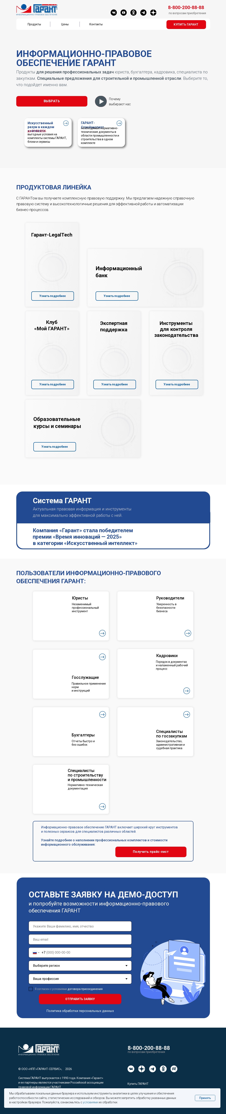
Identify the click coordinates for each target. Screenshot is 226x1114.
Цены (65, 24)
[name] (80, 926)
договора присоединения (85, 989)
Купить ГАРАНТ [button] (138, 1083)
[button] (186, 24)
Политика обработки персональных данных (80, 1011)
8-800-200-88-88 (149, 1048)
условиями (90, 1102)
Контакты (96, 24)
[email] (80, 939)
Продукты (34, 24)
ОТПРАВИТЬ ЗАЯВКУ (80, 999)
